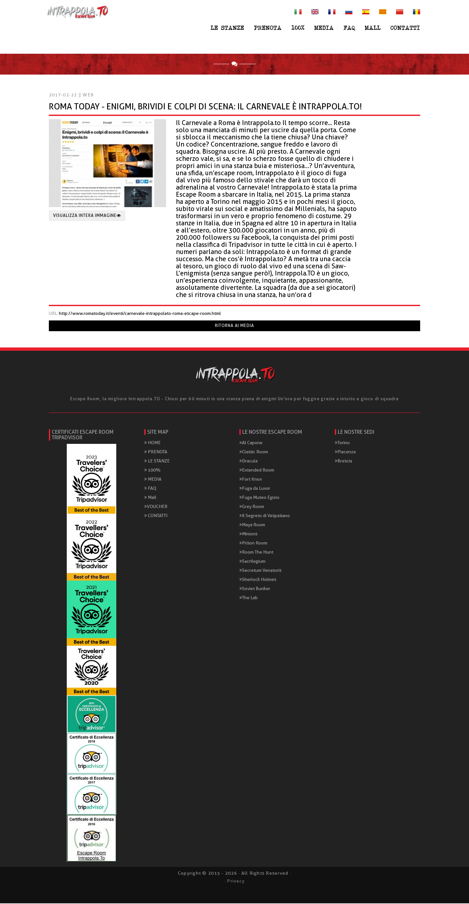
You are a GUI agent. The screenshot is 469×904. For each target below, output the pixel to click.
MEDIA (324, 27)
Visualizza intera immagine (87, 216)
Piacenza (345, 452)
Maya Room (252, 525)
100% (298, 27)
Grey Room (251, 507)
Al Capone (251, 443)
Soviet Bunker (254, 589)
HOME (152, 443)
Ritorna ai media (234, 326)
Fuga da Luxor (254, 489)
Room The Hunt (256, 553)
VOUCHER (155, 507)
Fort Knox (250, 480)
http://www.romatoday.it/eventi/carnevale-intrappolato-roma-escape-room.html (140, 314)
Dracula (248, 461)
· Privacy (234, 881)
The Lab (248, 598)
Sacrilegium (252, 562)
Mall (373, 27)
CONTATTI (405, 27)
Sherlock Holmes (257, 580)
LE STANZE (227, 27)
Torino (342, 443)
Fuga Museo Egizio (259, 498)
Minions (248, 534)
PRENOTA (268, 27)
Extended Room (256, 470)
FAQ (349, 27)
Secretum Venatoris (260, 571)
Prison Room (253, 543)
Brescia (343, 461)
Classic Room (253, 452)
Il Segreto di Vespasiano (264, 516)
